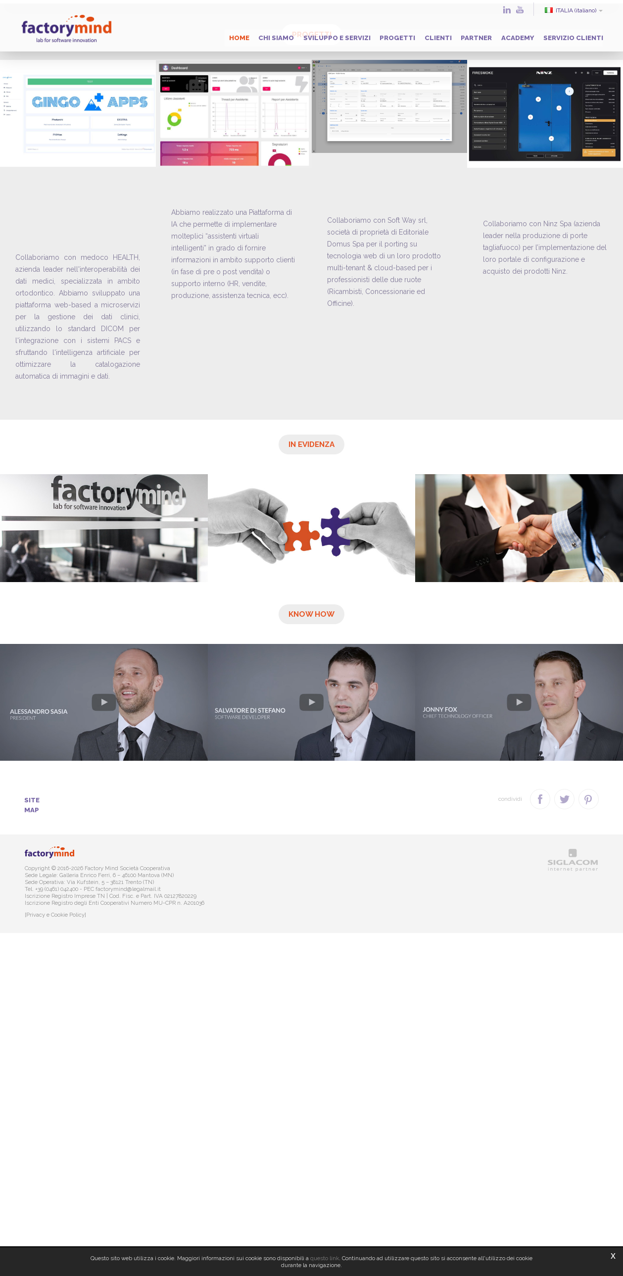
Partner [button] (457, 35)
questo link (324, 1258)
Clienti (413, 35)
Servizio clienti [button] (566, 35)
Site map (43, 1151)
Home (192, 35)
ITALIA (569, 10)
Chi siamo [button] (234, 35)
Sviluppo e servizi (301, 35)
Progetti (367, 35)
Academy (504, 35)
